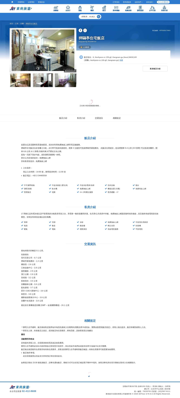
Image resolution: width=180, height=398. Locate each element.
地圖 (121, 60)
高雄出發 (164, 8)
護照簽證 (140, 8)
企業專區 (31, 2)
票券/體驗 (116, 8)
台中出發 (152, 8)
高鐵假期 (128, 8)
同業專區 (21, 2)
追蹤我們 (139, 2)
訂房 (16, 23)
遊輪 (80, 8)
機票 (92, 8)
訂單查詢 (116, 2)
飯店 (104, 8)
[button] (90, 16)
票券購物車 (127, 2)
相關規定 (117, 118)
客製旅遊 (41, 2)
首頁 (11, 23)
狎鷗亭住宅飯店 (31, 23)
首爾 (22, 23)
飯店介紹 (63, 118)
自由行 (68, 8)
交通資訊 (99, 118)
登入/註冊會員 (163, 2)
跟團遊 (55, 8)
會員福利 (150, 2)
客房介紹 (81, 118)
